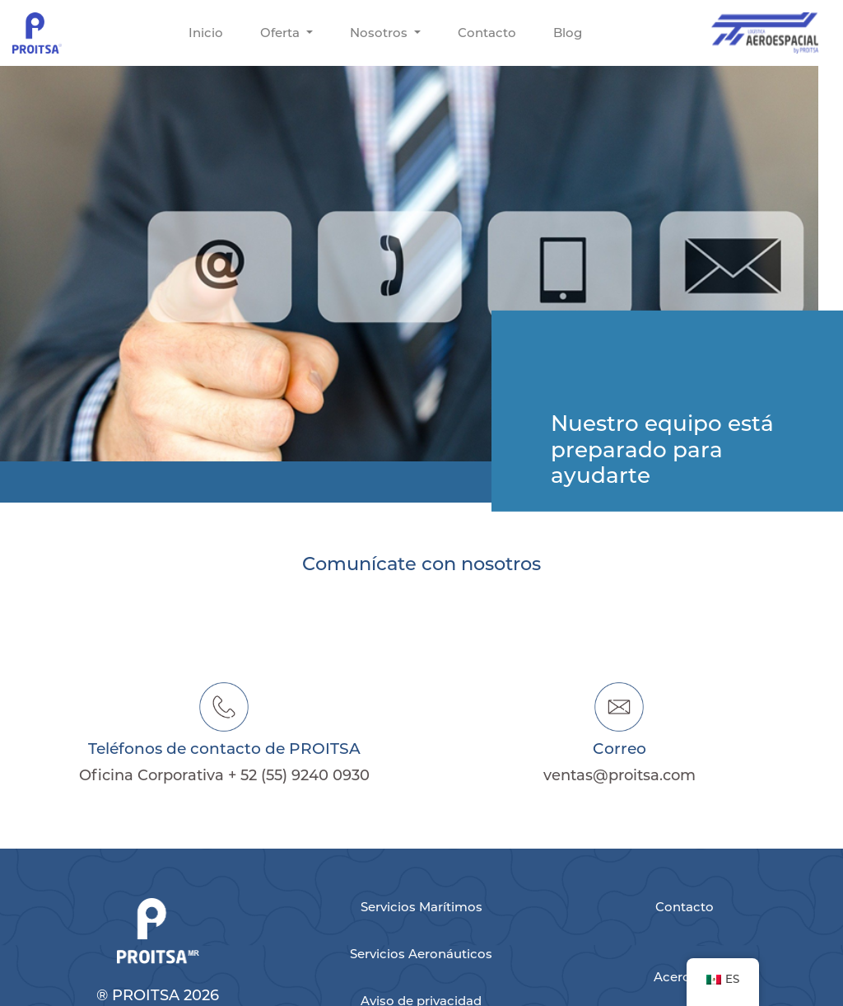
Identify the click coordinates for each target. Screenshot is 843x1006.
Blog (567, 32)
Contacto (487, 32)
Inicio (206, 32)
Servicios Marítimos (421, 907)
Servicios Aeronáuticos (421, 954)
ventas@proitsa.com (619, 775)
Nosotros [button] (380, 32)
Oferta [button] (281, 32)
